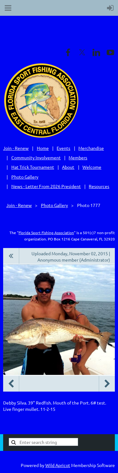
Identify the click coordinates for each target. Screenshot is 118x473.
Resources (99, 186)
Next (107, 384)
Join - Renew (16, 148)
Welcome (91, 167)
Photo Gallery (24, 177)
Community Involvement (36, 157)
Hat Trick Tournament (32, 167)
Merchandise (91, 148)
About (68, 167)
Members (78, 157)
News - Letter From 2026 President (46, 186)
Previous (11, 384)
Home (43, 148)
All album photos (11, 256)
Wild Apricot (57, 465)
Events (63, 148)
